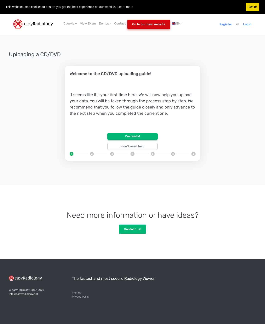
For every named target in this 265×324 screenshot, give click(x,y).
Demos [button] (104, 23)
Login (247, 24)
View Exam (88, 23)
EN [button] (176, 24)
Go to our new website (148, 24)
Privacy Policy (80, 296)
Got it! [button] (253, 6)
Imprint (76, 292)
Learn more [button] (125, 6)
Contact (120, 23)
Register (225, 24)
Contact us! (132, 229)
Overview (70, 23)
